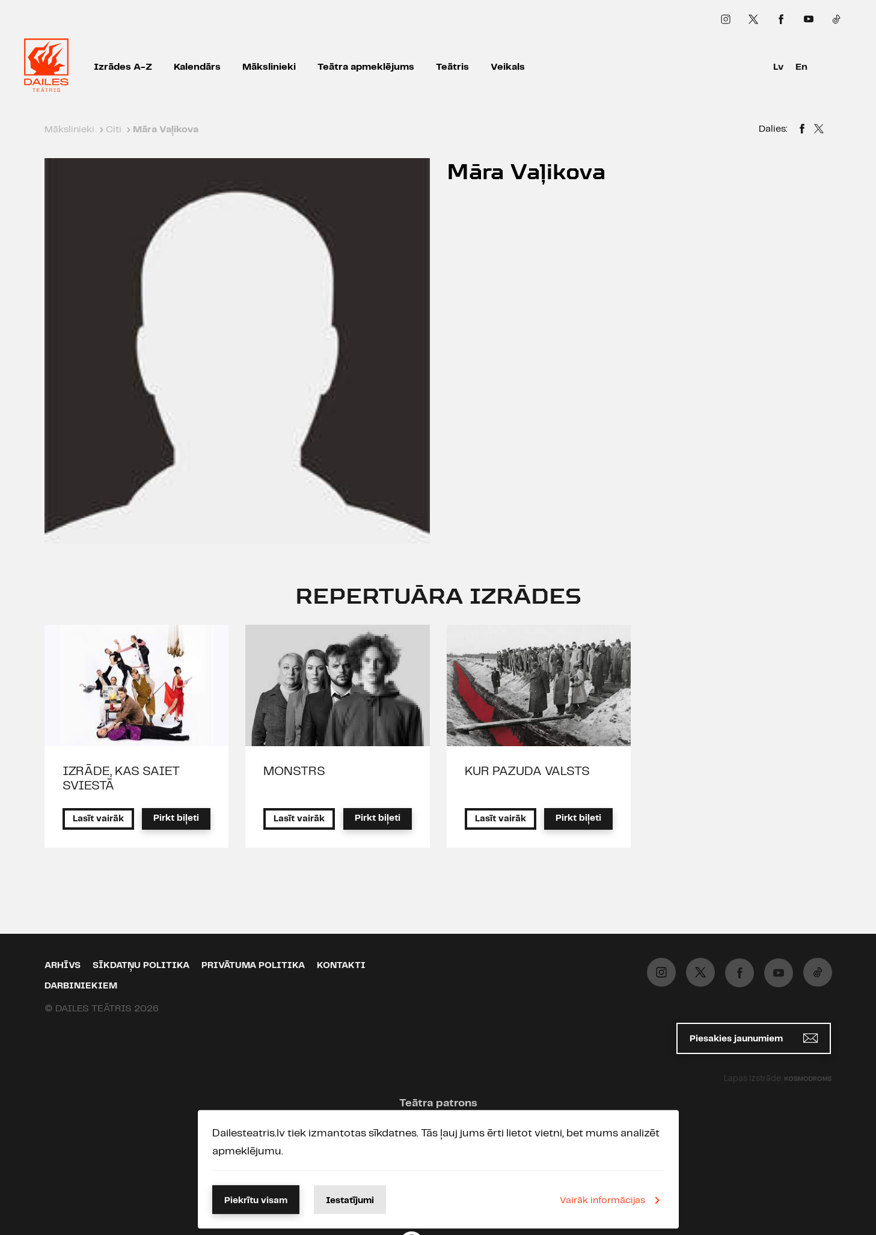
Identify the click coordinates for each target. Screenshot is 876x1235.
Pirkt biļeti (176, 818)
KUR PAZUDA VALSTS (527, 771)
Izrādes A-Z (123, 67)
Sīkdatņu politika (141, 965)
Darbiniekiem (80, 986)
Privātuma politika (253, 965)
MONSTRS (294, 771)
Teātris (452, 67)
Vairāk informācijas (612, 1200)
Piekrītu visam (255, 1201)
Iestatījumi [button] (350, 1201)
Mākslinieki (269, 67)
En (801, 67)
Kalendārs (197, 67)
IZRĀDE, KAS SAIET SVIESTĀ (121, 778)
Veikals (508, 67)
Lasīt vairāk (98, 819)
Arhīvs (62, 965)
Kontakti (341, 965)
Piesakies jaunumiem (754, 1038)
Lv (778, 67)
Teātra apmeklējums (365, 67)
